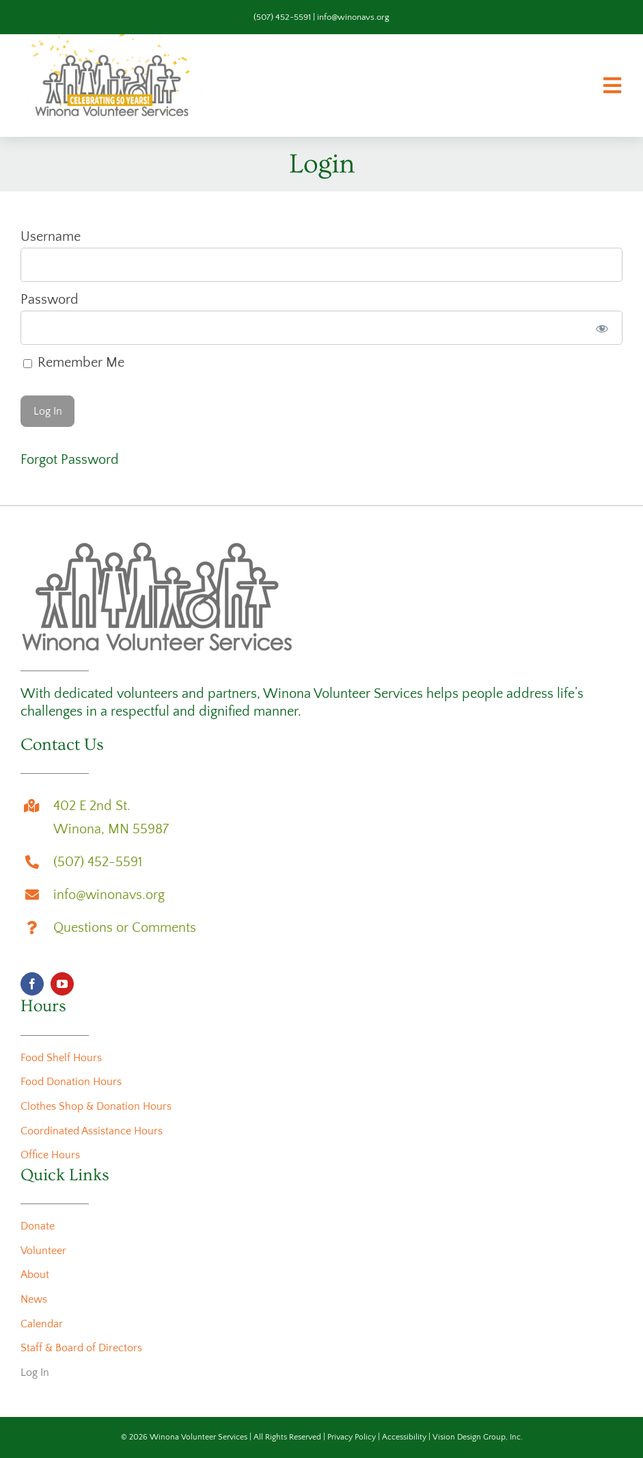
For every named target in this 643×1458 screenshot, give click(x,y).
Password (49, 299)
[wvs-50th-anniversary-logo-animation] (111, 41)
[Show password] (602, 328)
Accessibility (404, 1437)
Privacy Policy (351, 1437)
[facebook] (32, 983)
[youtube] (62, 983)
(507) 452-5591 (282, 17)
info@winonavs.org (353, 17)
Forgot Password (69, 459)
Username (50, 236)
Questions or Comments (124, 927)
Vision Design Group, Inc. (478, 1437)
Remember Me (73, 362)
